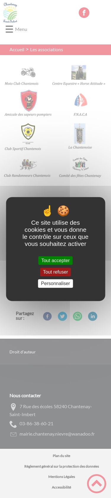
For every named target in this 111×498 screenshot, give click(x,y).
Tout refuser (55, 271)
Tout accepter (55, 260)
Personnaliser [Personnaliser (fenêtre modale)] (55, 283)
